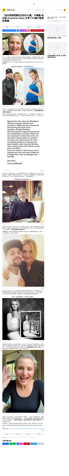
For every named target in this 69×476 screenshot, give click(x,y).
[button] (49, 36)
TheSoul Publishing (55, 20)
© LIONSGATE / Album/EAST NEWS (27, 106)
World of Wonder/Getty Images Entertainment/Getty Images (20, 428)
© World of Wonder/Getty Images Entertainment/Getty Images (11, 414)
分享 (6, 173)
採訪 (17, 226)
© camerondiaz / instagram (6, 170)
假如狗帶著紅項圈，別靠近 (54, 37)
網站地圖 (48, 18)
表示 (27, 114)
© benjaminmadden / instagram (7, 223)
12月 (6, 109)
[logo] (8, 10)
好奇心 (48, 59)
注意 (12, 423)
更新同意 (52, 18)
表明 (5, 57)
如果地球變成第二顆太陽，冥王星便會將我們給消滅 (56, 56)
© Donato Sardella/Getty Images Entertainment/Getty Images (11, 106)
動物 (48, 39)
